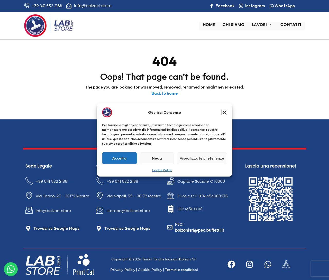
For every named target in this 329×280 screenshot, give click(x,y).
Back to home (165, 92)
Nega (157, 158)
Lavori (263, 25)
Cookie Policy (162, 170)
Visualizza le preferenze (202, 158)
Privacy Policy (120, 267)
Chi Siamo (236, 25)
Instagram (255, 6)
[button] (224, 112)
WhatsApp (285, 5)
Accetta (119, 158)
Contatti (293, 25)
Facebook (225, 6)
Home (211, 25)
